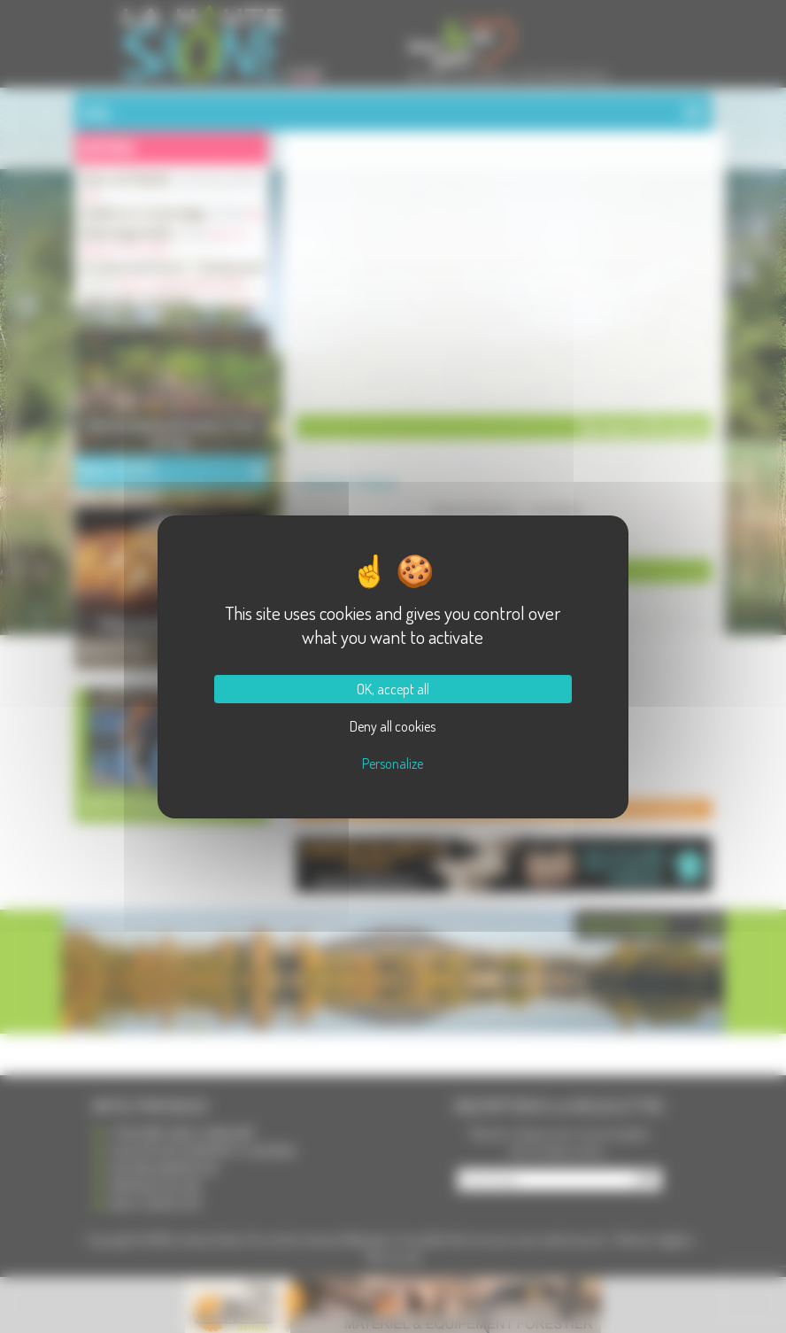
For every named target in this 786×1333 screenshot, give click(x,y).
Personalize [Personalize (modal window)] (392, 763)
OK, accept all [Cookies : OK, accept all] (393, 689)
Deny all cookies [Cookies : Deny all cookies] (392, 726)
